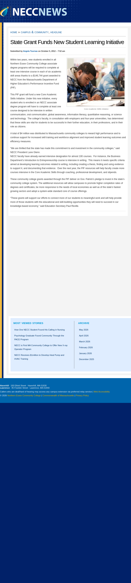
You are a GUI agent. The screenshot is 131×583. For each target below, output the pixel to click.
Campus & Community (35, 32)
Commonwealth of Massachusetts (58, 395)
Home (13, 32)
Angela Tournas (30, 51)
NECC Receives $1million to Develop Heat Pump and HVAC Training (39, 357)
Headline (56, 32)
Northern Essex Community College (24, 395)
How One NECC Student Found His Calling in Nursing (39, 330)
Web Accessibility (102, 392)
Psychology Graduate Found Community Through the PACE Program (39, 337)
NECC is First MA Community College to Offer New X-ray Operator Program (41, 347)
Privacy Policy (82, 395)
